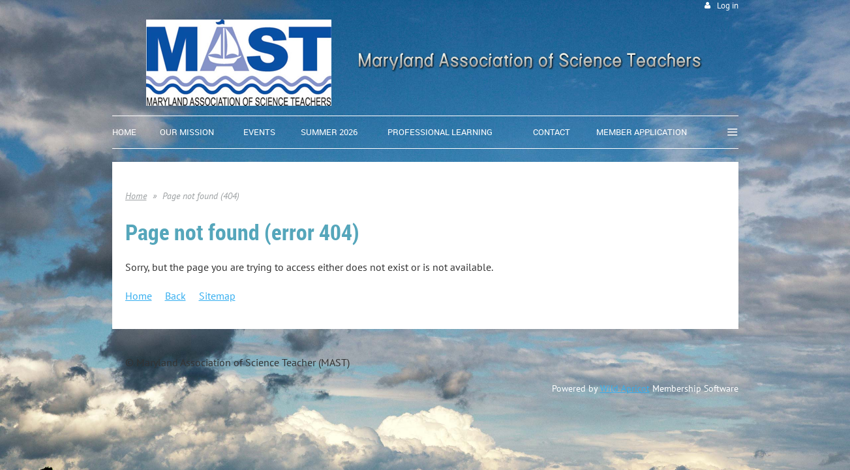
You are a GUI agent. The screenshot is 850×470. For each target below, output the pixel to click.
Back (175, 295)
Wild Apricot (625, 388)
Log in (727, 5)
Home (136, 196)
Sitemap (217, 295)
